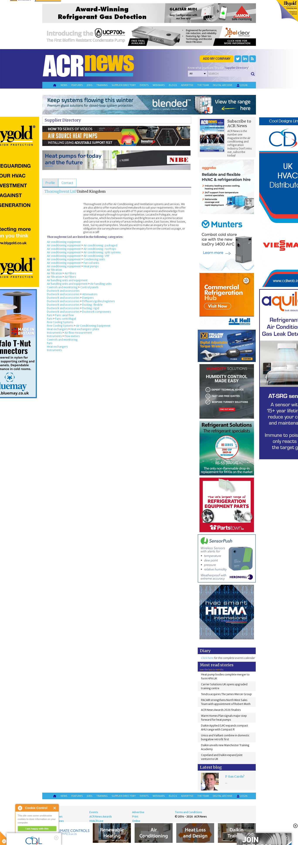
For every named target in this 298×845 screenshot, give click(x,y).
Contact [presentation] (67, 183)
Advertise (187, 85)
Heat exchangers (57, 329)
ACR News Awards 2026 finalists (221, 709)
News (64, 85)
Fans (50, 315)
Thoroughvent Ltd (60, 191)
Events (144, 85)
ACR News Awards (100, 816)
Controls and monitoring (62, 287)
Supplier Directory (63, 120)
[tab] (50, 183)
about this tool (49, 834)
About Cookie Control (19, 808)
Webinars (159, 85)
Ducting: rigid (90, 308)
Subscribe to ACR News (239, 123)
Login (241, 85)
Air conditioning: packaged (100, 245)
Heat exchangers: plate (84, 329)
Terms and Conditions (188, 812)
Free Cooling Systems (60, 322)
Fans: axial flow (64, 315)
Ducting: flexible (92, 304)
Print (135, 816)
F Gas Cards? (234, 776)
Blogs (173, 85)
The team (203, 85)
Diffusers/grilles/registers (98, 301)
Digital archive (222, 85)
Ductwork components (96, 311)
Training (102, 85)
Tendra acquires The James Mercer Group (226, 694)
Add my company (216, 59)
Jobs (89, 85)
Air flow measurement (78, 332)
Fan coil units (91, 262)
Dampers (88, 297)
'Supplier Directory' (236, 67)
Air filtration (54, 269)
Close (54, 808)
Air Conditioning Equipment (93, 325)
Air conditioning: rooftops (99, 248)
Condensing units (94, 259)
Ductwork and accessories (63, 290)
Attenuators (89, 294)
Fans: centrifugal (65, 318)
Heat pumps (91, 266)
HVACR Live (96, 821)
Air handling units (101, 283)
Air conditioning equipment (64, 241)
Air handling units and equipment (67, 280)
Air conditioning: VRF (96, 255)
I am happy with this (37, 828)
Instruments (54, 332)
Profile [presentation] (50, 183)
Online (136, 821)
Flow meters (72, 336)
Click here (207, 658)
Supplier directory (124, 85)
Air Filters (70, 273)
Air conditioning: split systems (102, 252)
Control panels (89, 287)
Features (77, 85)
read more (24, 839)
